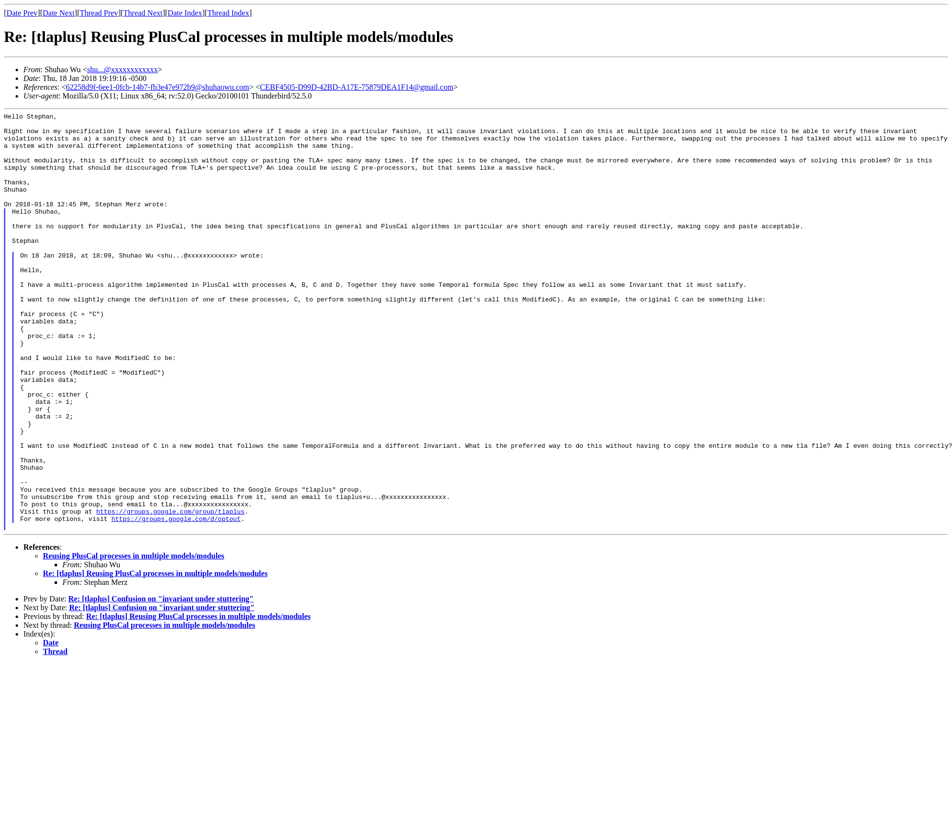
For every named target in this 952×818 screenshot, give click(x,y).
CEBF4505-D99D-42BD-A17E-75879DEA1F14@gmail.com (357, 87)
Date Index (185, 13)
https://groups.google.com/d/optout (175, 600)
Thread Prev (98, 13)
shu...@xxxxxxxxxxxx (122, 69)
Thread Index (228, 13)
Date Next (59, 13)
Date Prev (22, 13)
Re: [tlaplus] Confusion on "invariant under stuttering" (161, 682)
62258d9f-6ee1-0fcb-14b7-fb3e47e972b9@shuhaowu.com (157, 87)
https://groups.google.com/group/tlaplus (170, 591)
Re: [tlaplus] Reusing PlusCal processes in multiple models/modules (155, 657)
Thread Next (142, 13)
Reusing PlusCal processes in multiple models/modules (133, 639)
